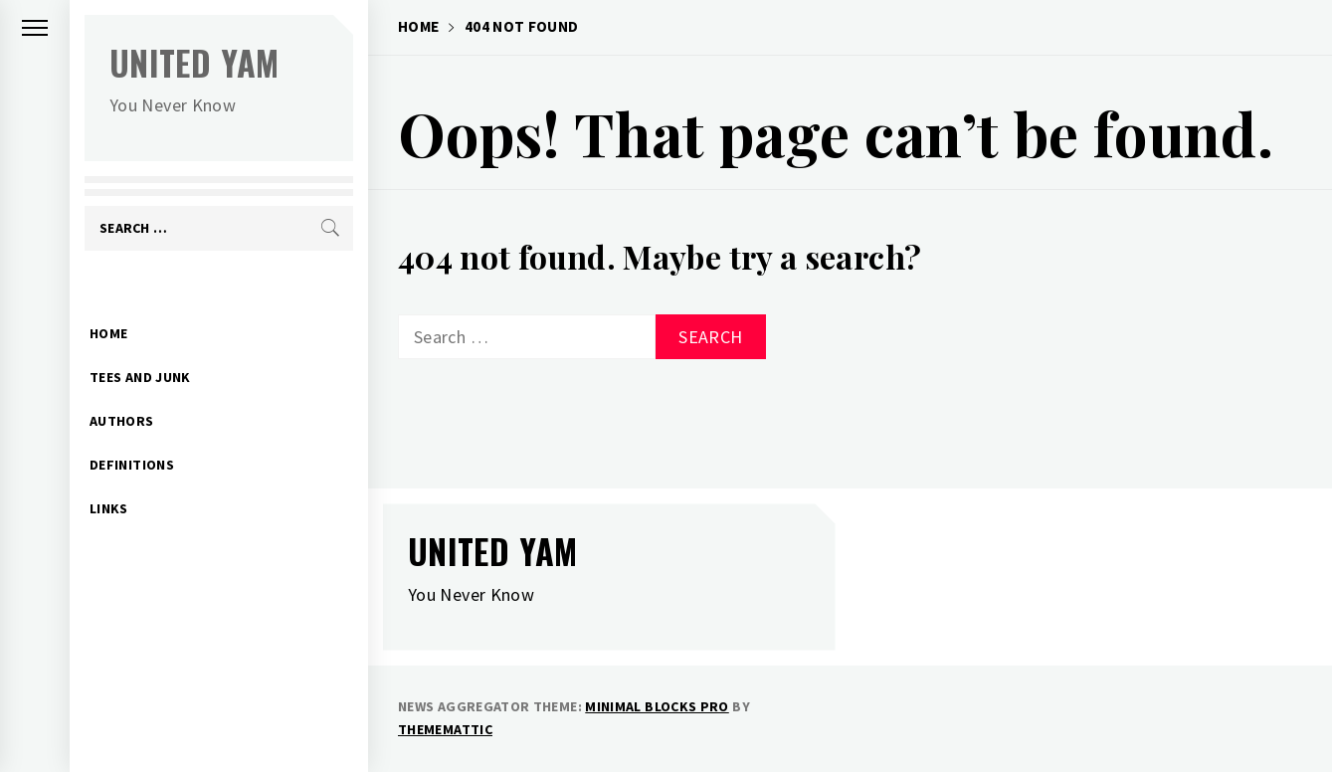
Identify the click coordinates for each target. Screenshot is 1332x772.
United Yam (194, 62)
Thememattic (445, 729)
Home (108, 302)
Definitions (132, 434)
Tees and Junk (140, 346)
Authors (122, 390)
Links (109, 477)
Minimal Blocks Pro (656, 706)
